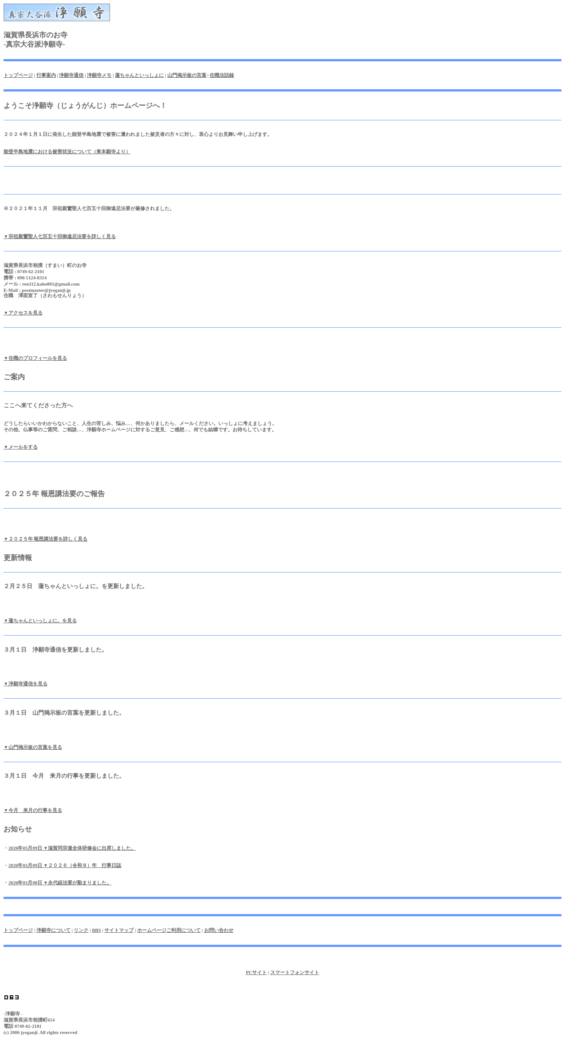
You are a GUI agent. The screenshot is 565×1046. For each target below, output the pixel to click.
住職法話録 (221, 75)
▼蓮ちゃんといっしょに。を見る (40, 620)
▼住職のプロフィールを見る (35, 358)
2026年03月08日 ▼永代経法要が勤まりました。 (59, 882)
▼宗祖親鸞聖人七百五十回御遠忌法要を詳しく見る (60, 236)
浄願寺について (53, 930)
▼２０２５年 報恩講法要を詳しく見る (45, 538)
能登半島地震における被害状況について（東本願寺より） (67, 151)
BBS (96, 930)
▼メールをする (21, 446)
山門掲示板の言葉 (186, 75)
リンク (81, 930)
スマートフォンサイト (294, 972)
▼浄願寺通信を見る (25, 683)
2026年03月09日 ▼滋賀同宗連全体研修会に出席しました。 (72, 848)
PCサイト (256, 972)
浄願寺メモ (99, 75)
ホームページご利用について (169, 930)
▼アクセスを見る (23, 312)
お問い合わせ (218, 930)
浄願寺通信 (71, 75)
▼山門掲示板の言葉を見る (33, 747)
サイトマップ (119, 930)
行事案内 (46, 75)
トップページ (18, 75)
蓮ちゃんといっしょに (139, 75)
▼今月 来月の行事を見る (33, 810)
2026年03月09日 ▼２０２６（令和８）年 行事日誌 (64, 865)
